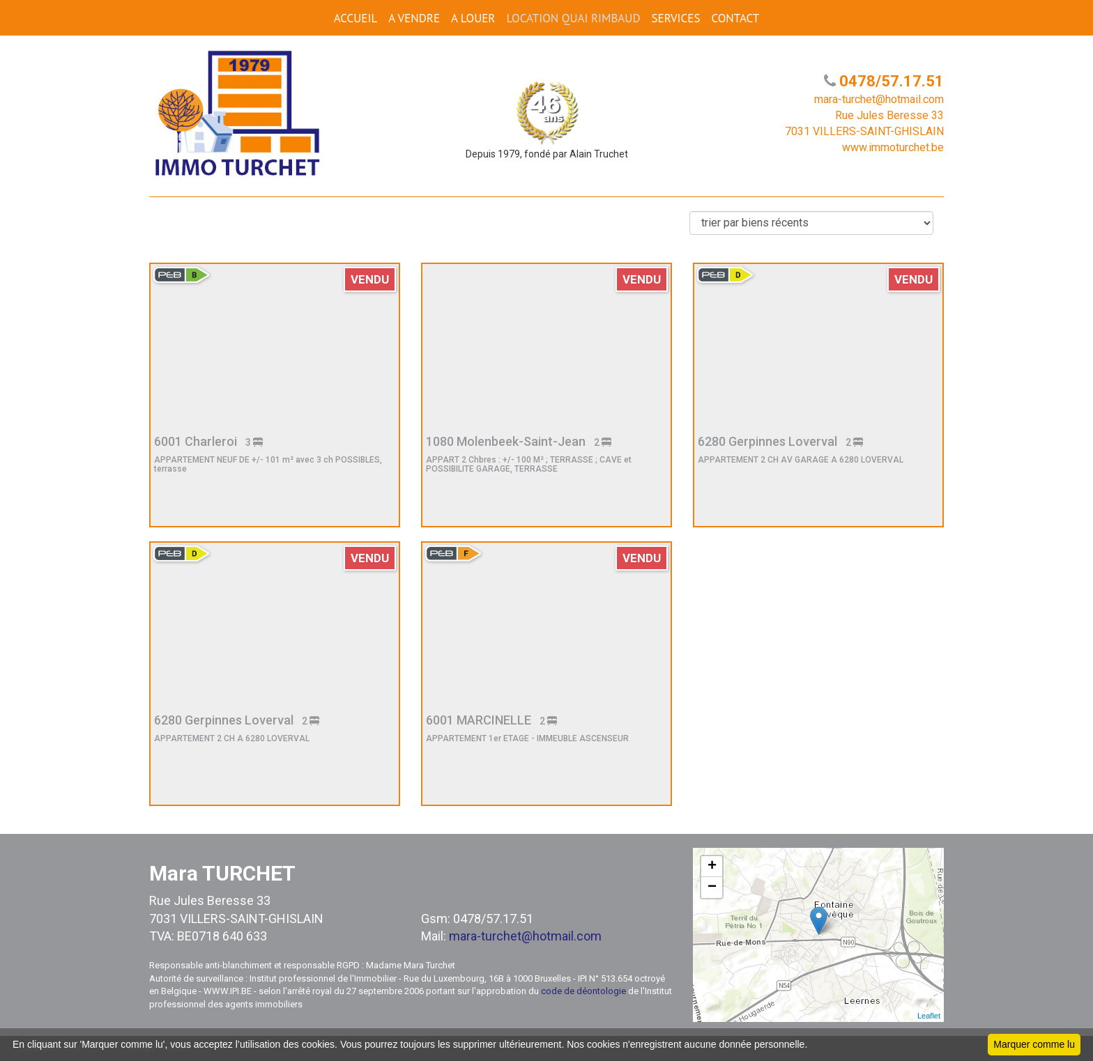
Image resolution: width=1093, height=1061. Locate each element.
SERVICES (676, 18)
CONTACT (735, 18)
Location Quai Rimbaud (573, 18)
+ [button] (712, 866)
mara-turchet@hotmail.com (525, 936)
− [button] (712, 887)
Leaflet (928, 1016)
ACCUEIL (355, 18)
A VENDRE (414, 18)
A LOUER (473, 18)
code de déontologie (583, 991)
